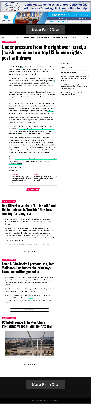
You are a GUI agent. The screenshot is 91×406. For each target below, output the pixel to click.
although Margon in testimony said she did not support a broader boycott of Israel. (32, 113)
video (31, 300)
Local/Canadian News (43, 38)
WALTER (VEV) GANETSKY (68, 72)
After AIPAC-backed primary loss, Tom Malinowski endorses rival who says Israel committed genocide (74, 86)
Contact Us (72, 38)
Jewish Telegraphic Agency (18, 166)
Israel (33, 38)
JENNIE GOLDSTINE (67, 67)
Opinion (64, 38)
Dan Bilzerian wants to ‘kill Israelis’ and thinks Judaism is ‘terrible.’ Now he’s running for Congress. (75, 78)
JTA (21, 67)
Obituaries (26, 38)
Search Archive (55, 38)
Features (17, 38)
